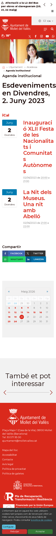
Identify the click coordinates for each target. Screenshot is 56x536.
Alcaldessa (32, 67)
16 (40, 312)
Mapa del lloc (10, 450)
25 (9, 321)
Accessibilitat (9, 454)
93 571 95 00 (14, 437)
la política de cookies (41, 520)
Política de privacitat (14, 469)
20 (21, 317)
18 (9, 317)
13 (22, 312)
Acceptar (40, 531)
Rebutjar (14, 531)
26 (15, 321)
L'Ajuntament (16, 67)
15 (34, 312)
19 (15, 317)
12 (15, 312)
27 (9, 303)
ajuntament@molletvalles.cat (19, 440)
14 (28, 312)
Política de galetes (13, 473)
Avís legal (7, 464)
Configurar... (9, 526)
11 (9, 312)
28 (15, 303)
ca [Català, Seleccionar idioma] (50, 21)
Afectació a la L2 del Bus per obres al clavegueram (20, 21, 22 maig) (21, 6)
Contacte (7, 459)
